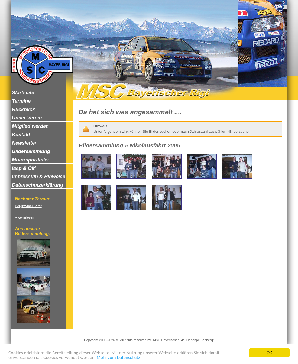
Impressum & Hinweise (91, 331)
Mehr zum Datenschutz (118, 357)
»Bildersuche (238, 131)
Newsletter (182, 331)
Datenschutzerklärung (133, 331)
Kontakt (162, 331)
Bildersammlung (101, 145)
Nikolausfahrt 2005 (154, 145)
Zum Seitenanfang (211, 331)
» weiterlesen (24, 217)
